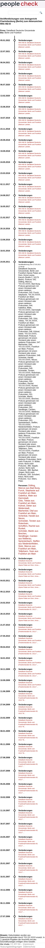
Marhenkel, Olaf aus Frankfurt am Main (28, 512)
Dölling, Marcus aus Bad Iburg (28, 486)
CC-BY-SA (15, 944)
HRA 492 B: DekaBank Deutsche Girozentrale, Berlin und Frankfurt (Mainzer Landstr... (29, 45)
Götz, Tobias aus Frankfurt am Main (27, 501)
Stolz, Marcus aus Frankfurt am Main (27, 547)
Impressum (28, 944)
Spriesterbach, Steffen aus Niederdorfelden (29, 542)
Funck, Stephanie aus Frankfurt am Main (28, 491)
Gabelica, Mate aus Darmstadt (27, 496)
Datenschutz (29, 946)
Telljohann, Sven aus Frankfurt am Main (28, 552)
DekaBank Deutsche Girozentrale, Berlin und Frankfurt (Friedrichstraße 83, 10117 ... (29, 607)
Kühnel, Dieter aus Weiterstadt (27, 507)
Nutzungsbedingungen (11, 946)
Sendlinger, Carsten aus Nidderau (27, 537)
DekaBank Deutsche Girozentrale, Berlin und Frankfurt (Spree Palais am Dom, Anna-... (29, 563)
